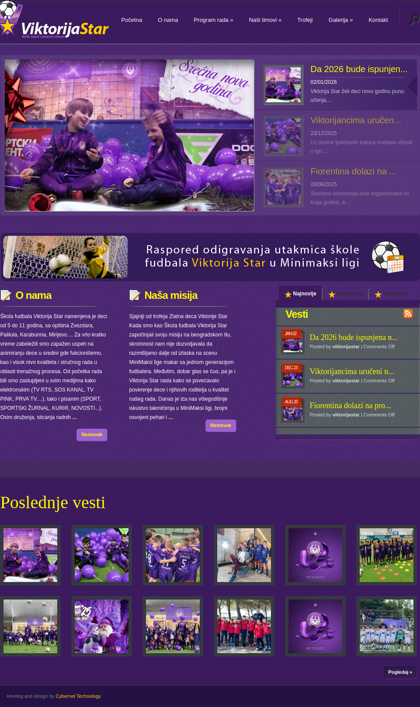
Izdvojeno (391, 294)
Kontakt (378, 20)
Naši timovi (265, 20)
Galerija (341, 20)
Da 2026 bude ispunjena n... (354, 337)
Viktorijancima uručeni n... (352, 371)
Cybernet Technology (78, 696)
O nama (168, 20)
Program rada (213, 20)
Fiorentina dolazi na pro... (350, 405)
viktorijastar (345, 346)
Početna (131, 20)
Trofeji (305, 20)
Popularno (345, 294)
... (74, 417)
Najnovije (300, 294)
